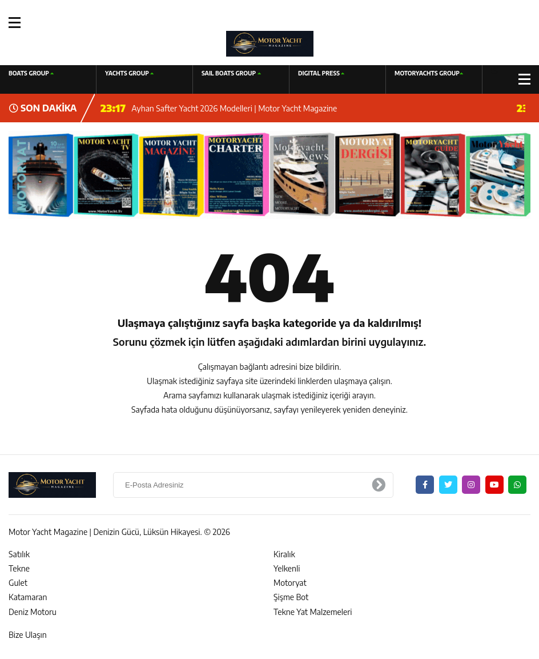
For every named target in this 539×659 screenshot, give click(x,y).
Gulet (18, 583)
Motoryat (290, 583)
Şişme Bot (290, 597)
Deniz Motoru (33, 612)
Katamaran (28, 597)
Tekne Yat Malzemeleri (312, 612)
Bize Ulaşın (28, 635)
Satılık (19, 554)
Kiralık (284, 554)
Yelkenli (286, 568)
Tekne (19, 568)
